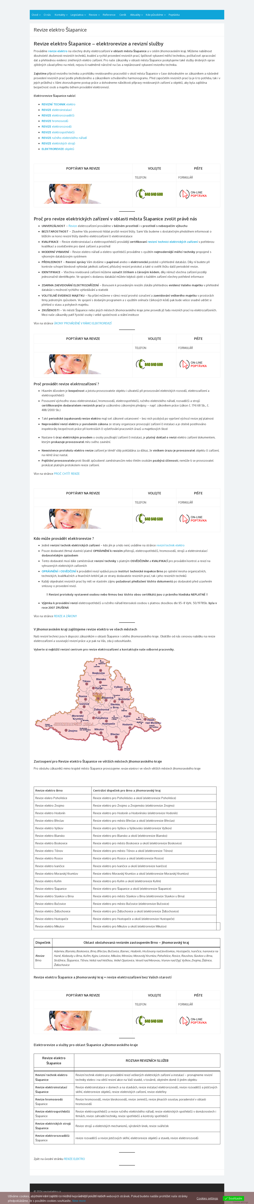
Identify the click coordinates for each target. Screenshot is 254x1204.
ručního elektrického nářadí (64, 137)
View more (79, 1200)
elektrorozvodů (57, 126)
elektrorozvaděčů (58, 115)
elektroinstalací (57, 109)
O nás (47, 14)
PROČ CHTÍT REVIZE (67, 473)
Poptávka (174, 14)
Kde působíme (154, 14)
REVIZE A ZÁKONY (65, 616)
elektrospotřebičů (58, 132)
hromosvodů (55, 121)
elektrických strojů (58, 143)
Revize (93, 14)
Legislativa (77, 14)
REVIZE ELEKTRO (74, 1159)
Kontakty (60, 14)
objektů (58, 149)
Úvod (35, 14)
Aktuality (135, 14)
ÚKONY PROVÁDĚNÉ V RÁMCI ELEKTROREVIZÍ (83, 323)
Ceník (122, 14)
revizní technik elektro (171, 545)
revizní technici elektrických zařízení (173, 241)
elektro (58, 104)
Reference (109, 14)
